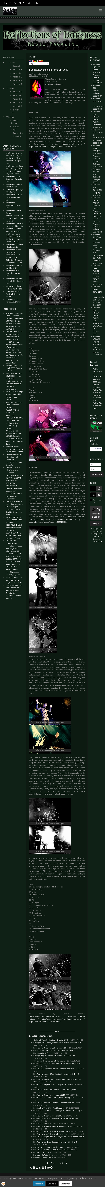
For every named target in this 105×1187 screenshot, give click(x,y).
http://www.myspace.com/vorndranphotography (61, 1019)
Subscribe (97, 474)
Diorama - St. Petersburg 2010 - (52, 1155)
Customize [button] (65, 1183)
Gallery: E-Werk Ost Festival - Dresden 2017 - (58, 1040)
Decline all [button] (52, 1183)
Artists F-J (17, 73)
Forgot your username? (97, 535)
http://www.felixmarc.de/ (72, 144)
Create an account (97, 540)
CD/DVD (10, 88)
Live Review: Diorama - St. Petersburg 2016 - (57, 1048)
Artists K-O (17, 76)
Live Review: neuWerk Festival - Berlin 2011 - (58, 1131)
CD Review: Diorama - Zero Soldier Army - (56, 1061)
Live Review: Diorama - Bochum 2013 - (55, 1123)
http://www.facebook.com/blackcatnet (44, 1021)
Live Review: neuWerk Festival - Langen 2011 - (58, 1134)
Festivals (17, 66)
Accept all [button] (39, 1183)
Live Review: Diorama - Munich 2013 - (55, 1116)
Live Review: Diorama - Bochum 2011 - (55, 1150)
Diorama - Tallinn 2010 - (49, 1152)
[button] (31, 1167)
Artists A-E (17, 69)
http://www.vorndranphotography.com (45, 1016)
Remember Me (97, 501)
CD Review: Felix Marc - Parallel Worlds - (56, 1147)
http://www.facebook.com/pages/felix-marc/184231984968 (52, 146)
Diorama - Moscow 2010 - (50, 1157)
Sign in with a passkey (96, 512)
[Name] (95, 464)
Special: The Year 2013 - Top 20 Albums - (56, 1108)
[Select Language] (39, 63)
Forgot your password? (97, 529)
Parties (10, 117)
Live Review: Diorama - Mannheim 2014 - (56, 1095)
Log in (96, 523)
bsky (36, 3)
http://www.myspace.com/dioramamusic (57, 519)
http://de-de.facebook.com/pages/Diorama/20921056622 (57, 520)
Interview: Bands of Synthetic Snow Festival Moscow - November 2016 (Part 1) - (54, 1051)
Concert (10, 62)
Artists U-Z (17, 84)
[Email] (95, 469)
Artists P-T (17, 80)
